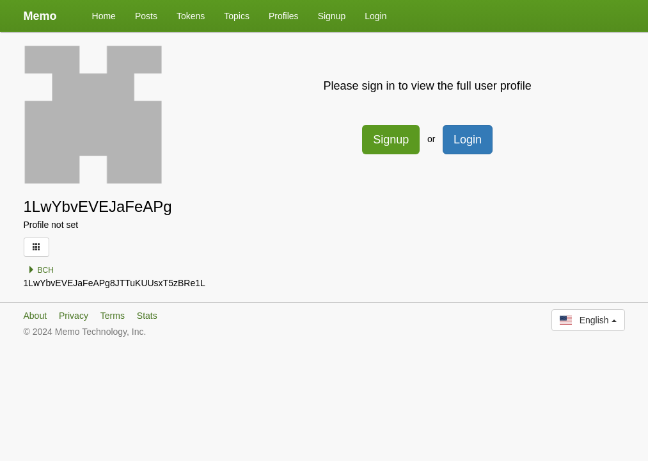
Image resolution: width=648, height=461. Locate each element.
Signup (332, 16)
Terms (112, 316)
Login (375, 16)
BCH (41, 270)
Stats (147, 316)
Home (104, 16)
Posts (146, 16)
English (588, 320)
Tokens (191, 16)
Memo (40, 16)
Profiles (284, 16)
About (35, 316)
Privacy (73, 316)
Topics (236, 16)
